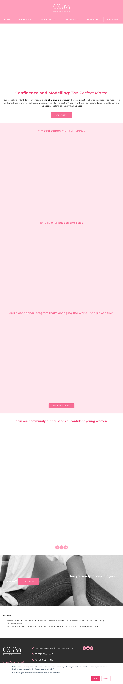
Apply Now (113, 19)
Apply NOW (24, 580)
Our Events (47, 19)
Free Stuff (92, 19)
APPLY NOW (62, 114)
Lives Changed (70, 19)
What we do (25, 19)
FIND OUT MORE (61, 405)
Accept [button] (95, 678)
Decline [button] (105, 678)
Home (7, 19)
